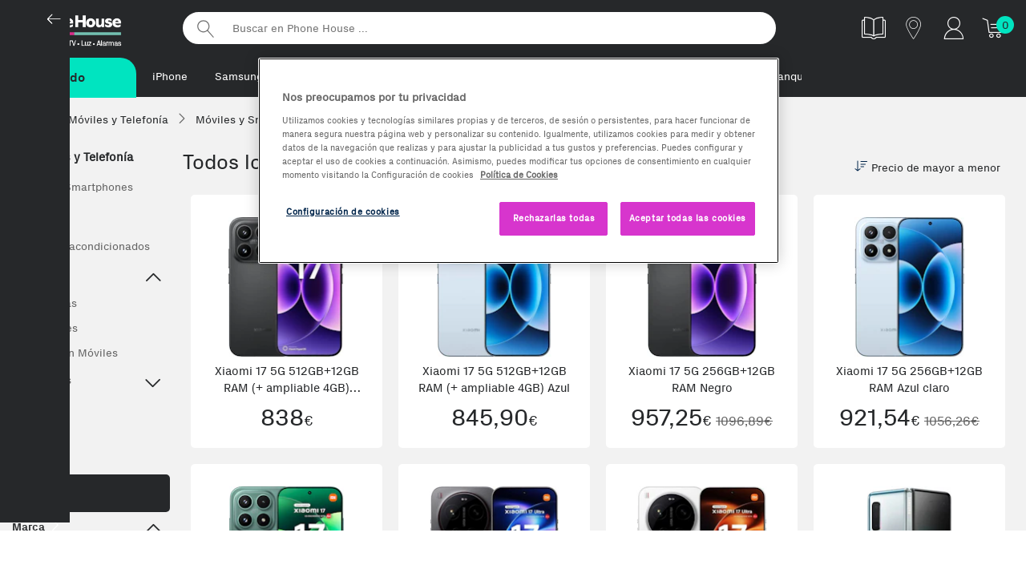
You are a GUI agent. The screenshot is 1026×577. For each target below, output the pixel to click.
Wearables (39, 440)
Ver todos (36, 217)
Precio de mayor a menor (927, 168)
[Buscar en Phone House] (479, 28)
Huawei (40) (118, 563)
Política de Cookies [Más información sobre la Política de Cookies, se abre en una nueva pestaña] (519, 174)
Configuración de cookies (343, 211)
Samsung (239, 76)
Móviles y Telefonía (72, 158)
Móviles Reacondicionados (81, 247)
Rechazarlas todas (554, 218)
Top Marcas (87, 383)
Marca (87, 530)
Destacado (87, 279)
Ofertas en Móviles (69, 354)
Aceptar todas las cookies (687, 218)
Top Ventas (48, 304)
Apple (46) (41, 563)
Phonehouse (88, 27)
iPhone (170, 76)
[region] (518, 161)
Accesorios (40, 411)
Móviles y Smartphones (72, 188)
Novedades (49, 329)
